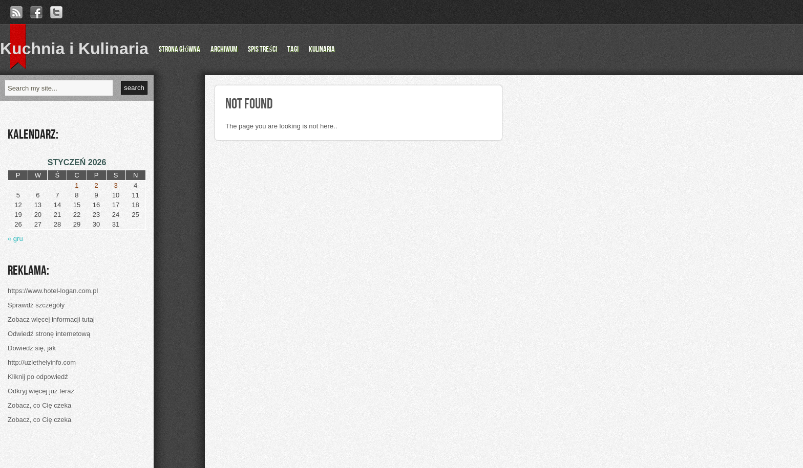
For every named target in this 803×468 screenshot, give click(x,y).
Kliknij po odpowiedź (38, 377)
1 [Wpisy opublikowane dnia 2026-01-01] (76, 185)
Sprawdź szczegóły (36, 305)
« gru (15, 238)
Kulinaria (322, 49)
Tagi (293, 49)
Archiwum (224, 49)
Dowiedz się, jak (32, 348)
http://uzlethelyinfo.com (42, 362)
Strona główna (179, 49)
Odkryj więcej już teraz (41, 391)
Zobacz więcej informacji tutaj (51, 319)
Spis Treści (262, 49)
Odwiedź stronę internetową (49, 334)
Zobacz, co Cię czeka (39, 405)
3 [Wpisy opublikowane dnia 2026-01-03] (115, 185)
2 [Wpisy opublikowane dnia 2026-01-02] (96, 185)
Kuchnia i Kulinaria (74, 48)
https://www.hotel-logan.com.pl (53, 291)
